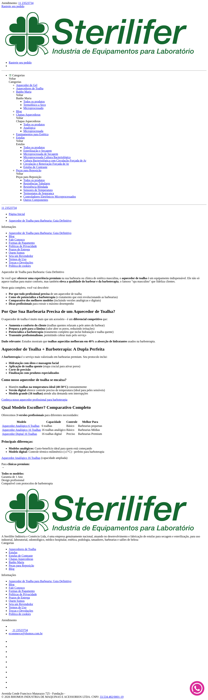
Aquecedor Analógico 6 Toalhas (20, 425)
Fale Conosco (17, 239)
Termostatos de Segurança (38, 193)
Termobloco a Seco (34, 104)
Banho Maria (23, 91)
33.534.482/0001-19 (112, 696)
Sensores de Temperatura (38, 190)
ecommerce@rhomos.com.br (26, 633)
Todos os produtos (34, 101)
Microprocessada (33, 131)
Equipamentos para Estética (32, 134)
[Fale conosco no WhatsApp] (197, 688)
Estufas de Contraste (35, 167)
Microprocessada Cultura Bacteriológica (47, 157)
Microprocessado (33, 108)
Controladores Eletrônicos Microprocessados (49, 196)
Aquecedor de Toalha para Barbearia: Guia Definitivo (40, 220)
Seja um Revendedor (21, 255)
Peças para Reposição (28, 170)
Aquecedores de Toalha (29, 88)
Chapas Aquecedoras (28, 114)
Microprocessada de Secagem (40, 154)
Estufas (20, 137)
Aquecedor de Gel (26, 85)
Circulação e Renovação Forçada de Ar (46, 163)
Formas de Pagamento (22, 242)
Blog (19, 111)
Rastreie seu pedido (12, 6)
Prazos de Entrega (19, 249)
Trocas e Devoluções (21, 262)
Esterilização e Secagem (37, 150)
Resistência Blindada (35, 186)
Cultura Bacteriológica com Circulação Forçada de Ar (54, 160)
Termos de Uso (17, 259)
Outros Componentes (35, 199)
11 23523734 (25, 3)
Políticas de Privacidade (23, 246)
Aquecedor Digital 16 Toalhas (19, 433)
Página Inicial (17, 214)
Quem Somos (17, 252)
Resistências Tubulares (36, 183)
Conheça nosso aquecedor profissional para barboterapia (34, 399)
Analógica (29, 127)
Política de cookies (20, 265)
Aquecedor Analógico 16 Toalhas (21, 429)
